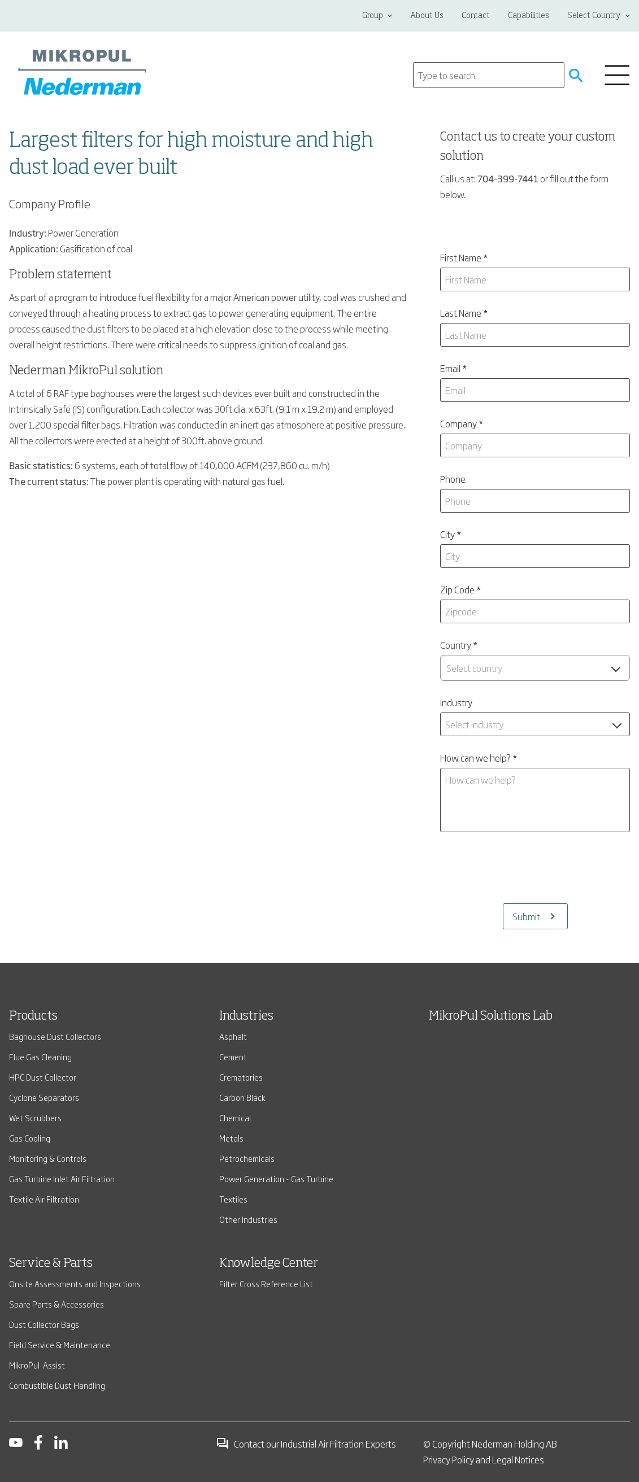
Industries (246, 1016)
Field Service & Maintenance (59, 1344)
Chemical (235, 1117)
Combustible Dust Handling (57, 1385)
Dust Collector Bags (44, 1324)
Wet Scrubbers (35, 1117)
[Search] (488, 75)
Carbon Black (242, 1097)
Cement (233, 1057)
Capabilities (528, 16)
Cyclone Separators (44, 1097)
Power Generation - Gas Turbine (276, 1178)
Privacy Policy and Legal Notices (483, 1459)
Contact (476, 16)
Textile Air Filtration (44, 1199)
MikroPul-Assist (37, 1365)
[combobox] (535, 668)
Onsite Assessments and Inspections (75, 1283)
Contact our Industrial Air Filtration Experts (306, 1443)
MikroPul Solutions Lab (491, 1016)
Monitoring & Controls (47, 1158)
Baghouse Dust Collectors (55, 1036)
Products (33, 1016)
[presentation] (535, 868)
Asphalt (233, 1036)
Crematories (241, 1077)
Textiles (233, 1199)
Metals (231, 1138)
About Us (427, 16)
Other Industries (248, 1219)
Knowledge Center (268, 1263)
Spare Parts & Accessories (56, 1304)
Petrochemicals (247, 1158)
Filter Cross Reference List (266, 1283)
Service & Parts (51, 1263)
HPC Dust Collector (42, 1077)
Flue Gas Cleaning (40, 1057)
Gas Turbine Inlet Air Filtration (62, 1178)
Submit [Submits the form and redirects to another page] (526, 916)
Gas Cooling (29, 1138)
